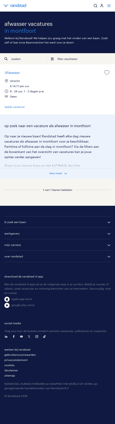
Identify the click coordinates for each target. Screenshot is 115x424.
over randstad (13, 256)
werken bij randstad (17, 349)
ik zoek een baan (15, 222)
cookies (9, 365)
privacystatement (16, 359)
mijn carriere (12, 244)
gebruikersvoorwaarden (20, 354)
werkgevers (12, 233)
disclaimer (11, 370)
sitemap (9, 375)
